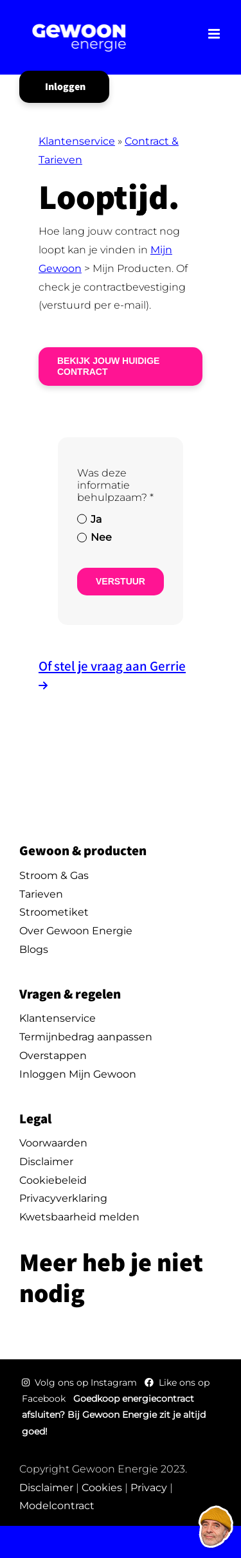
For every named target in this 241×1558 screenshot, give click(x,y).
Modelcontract (56, 1505)
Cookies (102, 1487)
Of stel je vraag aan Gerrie (112, 666)
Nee (101, 537)
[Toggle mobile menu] (215, 34)
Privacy (148, 1487)
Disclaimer (46, 1487)
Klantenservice (77, 141)
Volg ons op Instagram (80, 1382)
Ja (96, 519)
